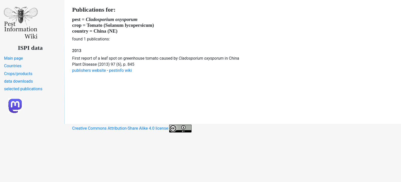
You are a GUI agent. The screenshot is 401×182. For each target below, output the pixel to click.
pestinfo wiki (120, 70)
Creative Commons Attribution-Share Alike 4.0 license (132, 128)
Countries (12, 65)
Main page (13, 58)
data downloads (18, 81)
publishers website (89, 70)
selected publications (23, 88)
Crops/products (18, 73)
